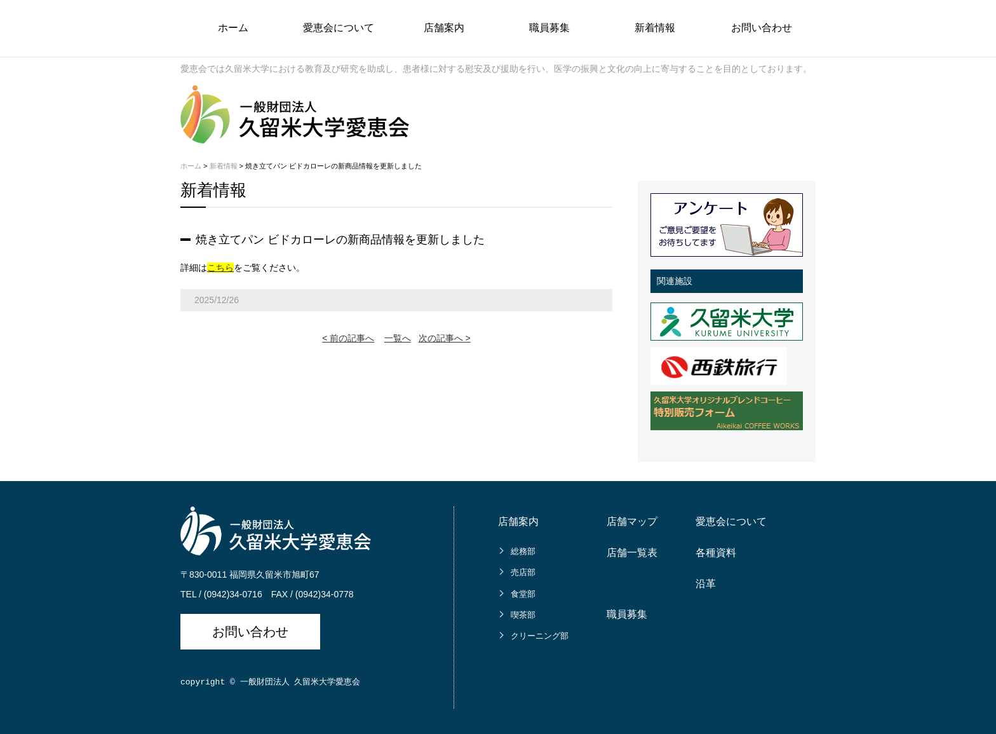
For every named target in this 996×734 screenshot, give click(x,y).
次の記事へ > (445, 338)
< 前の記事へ (348, 338)
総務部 (523, 551)
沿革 (706, 583)
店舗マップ (632, 521)
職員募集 (549, 27)
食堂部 (523, 594)
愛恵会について (338, 27)
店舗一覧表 (632, 552)
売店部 (523, 572)
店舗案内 (444, 27)
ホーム (233, 27)
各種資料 (716, 552)
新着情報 (655, 27)
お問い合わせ (761, 27)
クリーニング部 (540, 636)
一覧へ (397, 338)
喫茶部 (523, 615)
